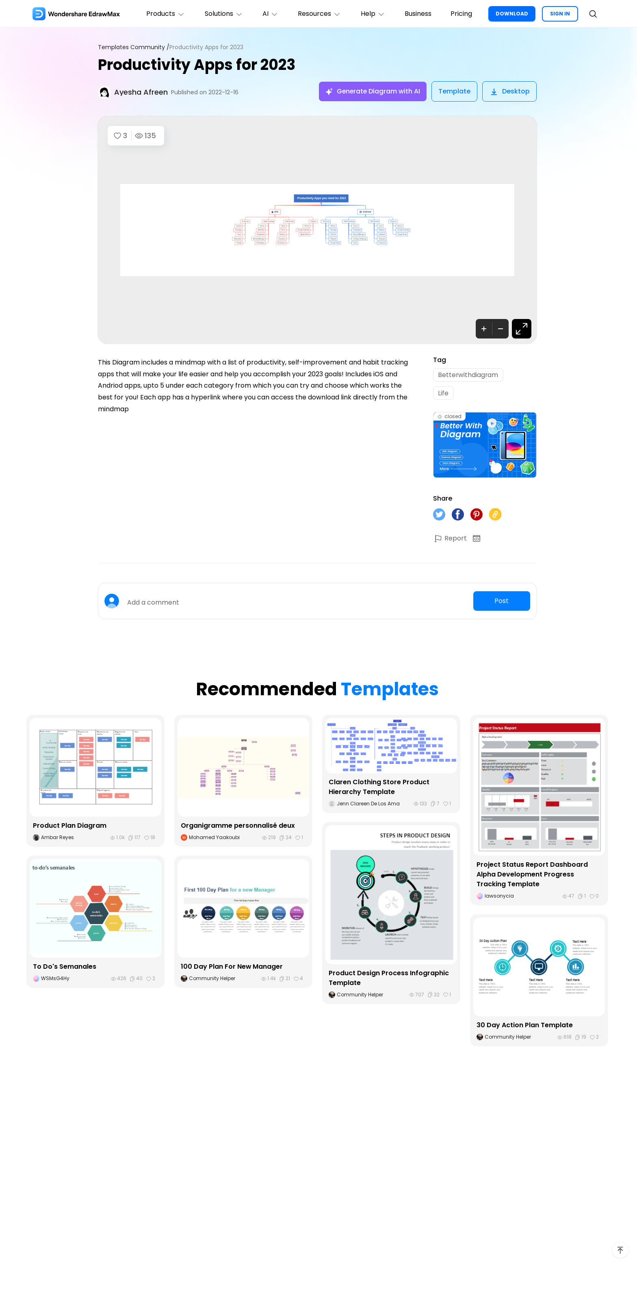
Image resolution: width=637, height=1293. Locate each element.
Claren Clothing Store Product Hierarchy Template (379, 787)
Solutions (222, 13)
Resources (318, 13)
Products (164, 13)
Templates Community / (133, 47)
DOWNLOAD (512, 13)
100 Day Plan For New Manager (232, 967)
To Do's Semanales (64, 967)
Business (417, 13)
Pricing (461, 13)
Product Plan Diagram (69, 826)
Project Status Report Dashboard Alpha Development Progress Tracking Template (532, 875)
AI (269, 13)
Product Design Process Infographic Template (389, 978)
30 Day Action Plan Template (525, 1026)
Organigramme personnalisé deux (238, 826)
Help (372, 13)
